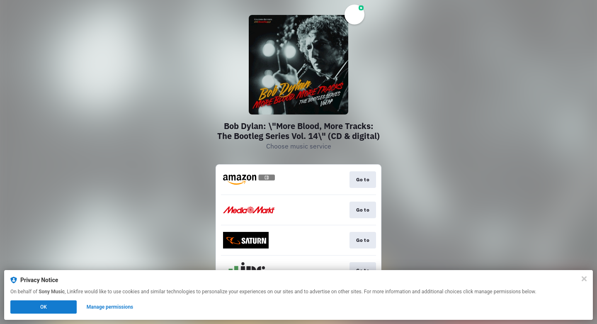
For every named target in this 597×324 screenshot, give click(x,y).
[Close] (584, 278)
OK (43, 307)
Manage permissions (110, 307)
